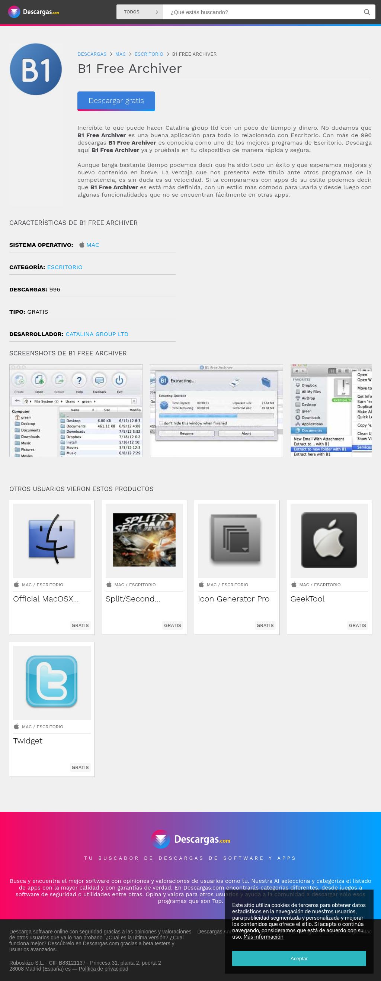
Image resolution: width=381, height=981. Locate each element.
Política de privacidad (103, 969)
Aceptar (299, 958)
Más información (263, 937)
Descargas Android (219, 932)
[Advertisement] (281, 282)
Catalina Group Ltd (96, 334)
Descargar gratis (116, 100)
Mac (92, 244)
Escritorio (64, 267)
